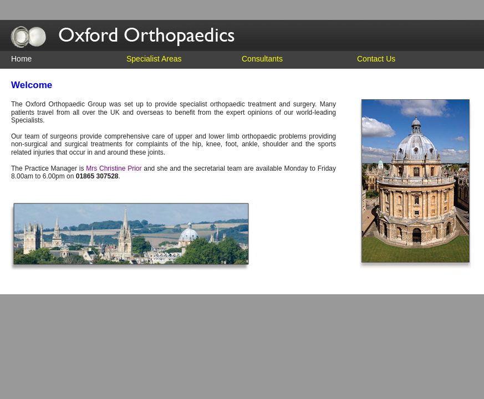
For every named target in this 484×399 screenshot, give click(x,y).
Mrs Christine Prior (113, 168)
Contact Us (376, 58)
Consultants (262, 58)
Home (21, 58)
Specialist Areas (154, 58)
